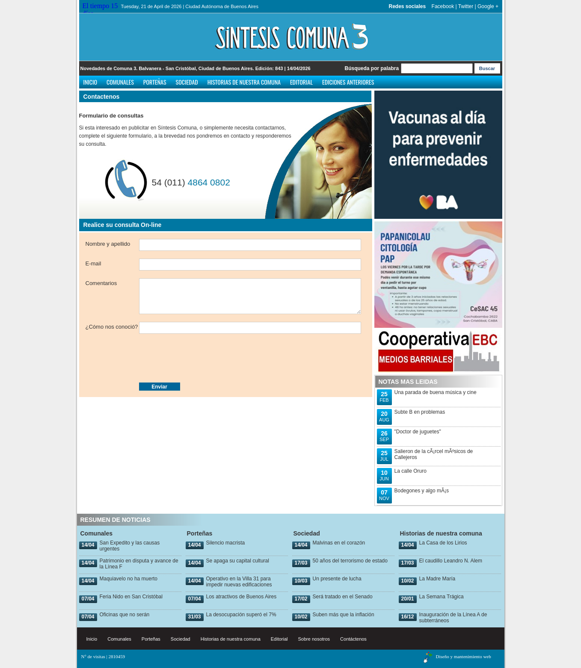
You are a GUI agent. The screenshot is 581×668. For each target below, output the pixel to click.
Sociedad (187, 81)
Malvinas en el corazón (339, 543)
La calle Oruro (410, 471)
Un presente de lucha (337, 579)
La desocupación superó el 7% (241, 615)
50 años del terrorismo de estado (350, 561)
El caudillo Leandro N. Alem (450, 561)
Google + (487, 6)
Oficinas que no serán (125, 615)
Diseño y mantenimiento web (463, 656)
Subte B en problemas (419, 412)
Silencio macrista (225, 543)
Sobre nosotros (314, 639)
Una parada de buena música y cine (435, 392)
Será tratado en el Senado (343, 597)
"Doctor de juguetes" (417, 432)
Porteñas (154, 81)
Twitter (465, 6)
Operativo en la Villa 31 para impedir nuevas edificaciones (239, 582)
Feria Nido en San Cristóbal (131, 597)
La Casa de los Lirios (443, 543)
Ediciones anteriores (348, 81)
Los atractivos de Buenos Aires (241, 597)
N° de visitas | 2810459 (103, 656)
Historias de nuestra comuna (244, 81)
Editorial (301, 81)
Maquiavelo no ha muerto (128, 579)
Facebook (443, 6)
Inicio (90, 81)
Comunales (120, 81)
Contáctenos (353, 639)
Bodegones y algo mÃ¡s (421, 491)
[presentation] (151, 358)
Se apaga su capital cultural (237, 561)
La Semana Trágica (441, 597)
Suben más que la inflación (343, 615)
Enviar (159, 387)
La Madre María (437, 579)
